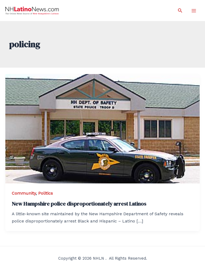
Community (24, 193)
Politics (45, 193)
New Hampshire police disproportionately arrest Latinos (79, 203)
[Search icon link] (180, 10)
